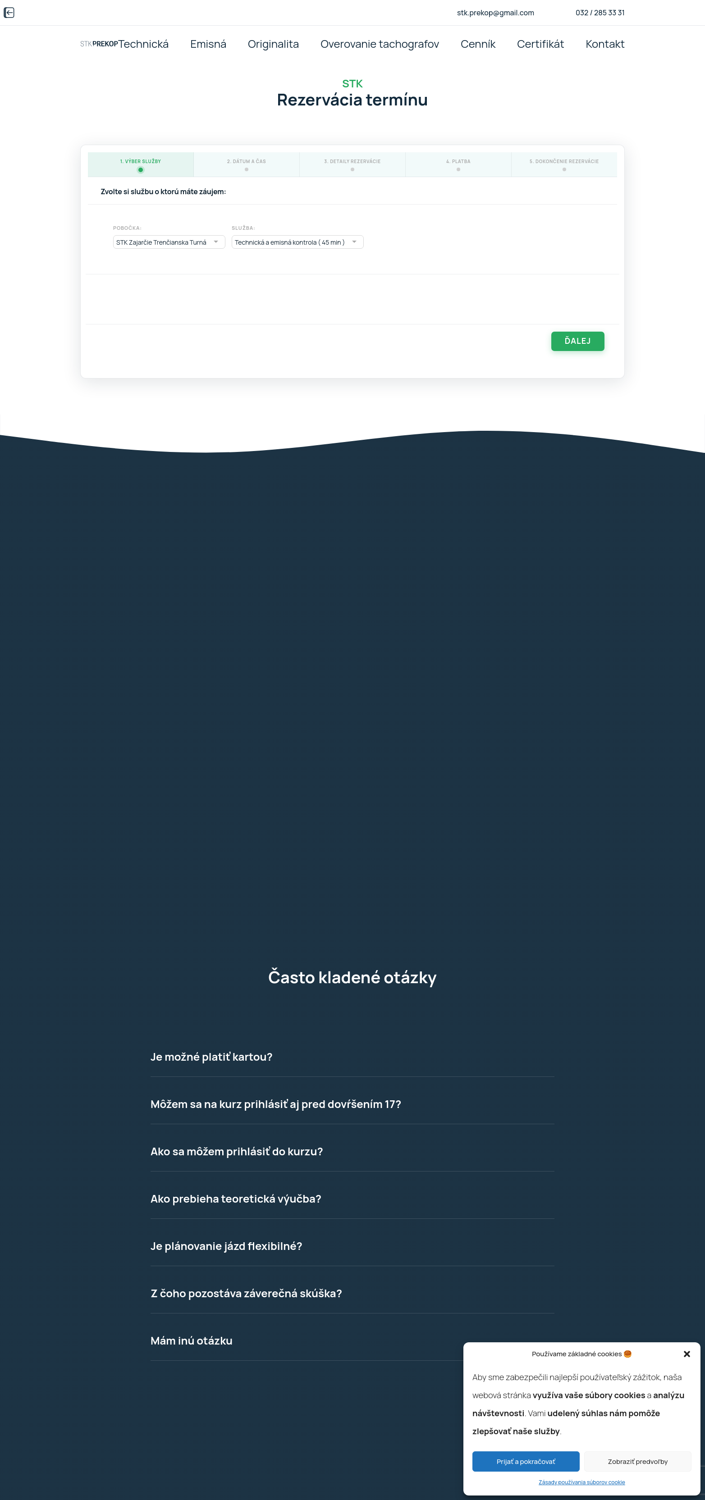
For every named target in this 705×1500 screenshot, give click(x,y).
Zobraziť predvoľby (638, 1461)
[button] (686, 1354)
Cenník (478, 43)
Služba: (244, 227)
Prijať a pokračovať (526, 1461)
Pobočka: (127, 227)
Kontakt (605, 43)
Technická (143, 43)
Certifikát (540, 43)
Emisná (208, 43)
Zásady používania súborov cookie (582, 1482)
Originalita (273, 43)
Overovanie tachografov (379, 43)
